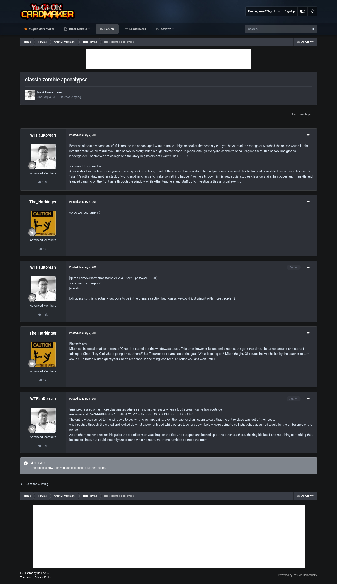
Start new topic (301, 114)
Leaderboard (137, 29)
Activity (166, 29)
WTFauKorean (52, 92)
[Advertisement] (168, 59)
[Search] (266, 29)
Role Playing (72, 97)
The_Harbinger (42, 201)
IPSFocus (43, 573)
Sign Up (290, 11)
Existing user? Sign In (264, 11)
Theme (25, 577)
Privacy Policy (43, 577)
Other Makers (78, 29)
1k (42, 249)
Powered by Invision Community (297, 575)
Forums (109, 29)
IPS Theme (26, 573)
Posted (83, 135)
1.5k (43, 182)
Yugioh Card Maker (41, 29)
